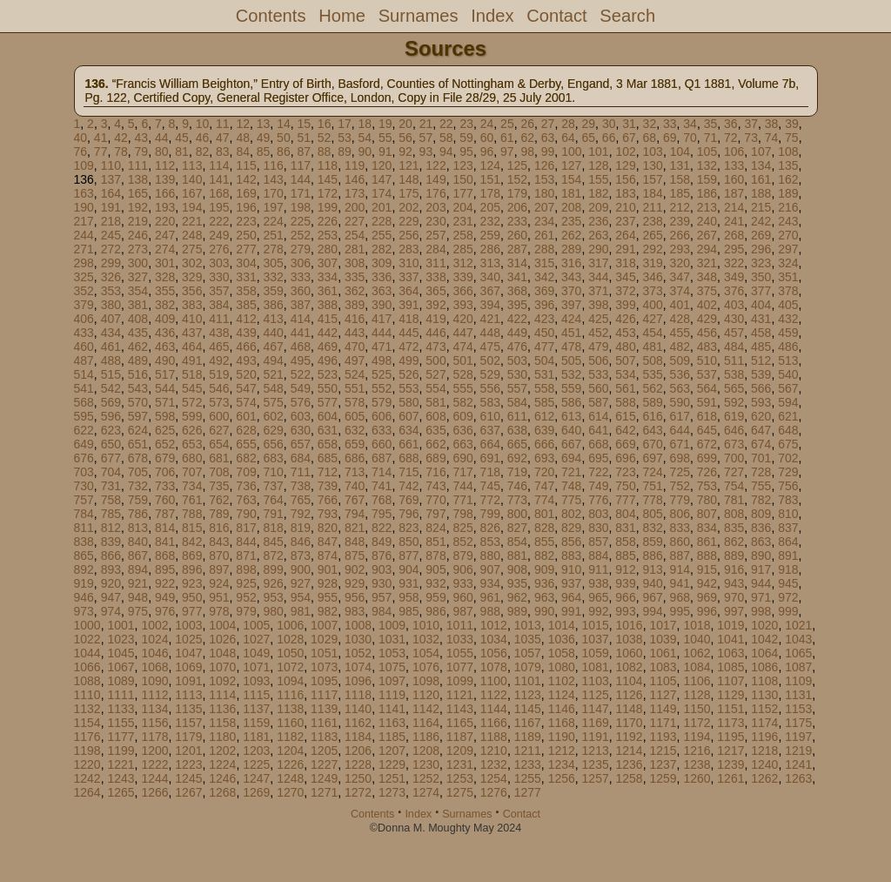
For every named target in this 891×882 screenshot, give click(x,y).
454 (652, 333)
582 (462, 402)
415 (328, 319)
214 (734, 207)
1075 (392, 667)
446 (435, 333)
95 (466, 151)
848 (355, 542)
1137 (256, 709)
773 (517, 500)
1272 (358, 792)
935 (517, 583)
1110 (87, 695)
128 (598, 165)
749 (598, 486)
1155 (120, 723)
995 (680, 611)
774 (544, 500)
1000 (87, 625)
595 (84, 416)
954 (301, 597)
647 (761, 430)
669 (625, 444)
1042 (764, 639)
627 (219, 430)
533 (598, 374)
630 (301, 430)
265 (652, 235)
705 (138, 472)
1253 (459, 778)
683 (273, 458)
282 (382, 249)
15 (305, 124)
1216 (696, 750)
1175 (798, 723)
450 (544, 333)
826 (490, 528)
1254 (493, 778)
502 (490, 360)
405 (788, 305)
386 (273, 305)
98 (527, 151)
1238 (696, 764)
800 (517, 514)
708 (219, 472)
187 (734, 193)
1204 (290, 750)
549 (301, 388)
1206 (358, 750)
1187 (459, 737)
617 (680, 416)
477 (544, 346)
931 (409, 583)
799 (490, 514)
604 (328, 416)
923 (192, 583)
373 (652, 291)
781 (734, 500)
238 (652, 221)
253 (328, 235)
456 (707, 333)
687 (382, 458)
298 (84, 263)
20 (405, 124)
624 (138, 430)
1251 (392, 778)
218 (111, 221)
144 (301, 179)
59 (466, 138)
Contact (556, 15)
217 (84, 221)
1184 (358, 737)
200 (355, 207)
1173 (730, 723)
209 (598, 207)
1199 (120, 750)
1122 (493, 695)
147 (382, 179)
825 (462, 528)
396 (544, 305)
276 (219, 249)
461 (111, 346)
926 (273, 583)
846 (301, 542)
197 (273, 207)
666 (544, 444)
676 (84, 458)
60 (487, 138)
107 (761, 151)
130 (652, 165)
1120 (425, 695)
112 (165, 165)
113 (192, 165)
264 (625, 235)
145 (328, 179)
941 (680, 583)
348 (707, 277)
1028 (290, 639)
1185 (392, 737)
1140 (358, 709)
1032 (425, 639)
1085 (730, 667)
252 (301, 235)
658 (328, 444)
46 (203, 138)
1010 (425, 625)
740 (355, 486)
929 (355, 583)
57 (426, 138)
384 (219, 305)
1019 (730, 625)
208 (571, 207)
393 (462, 305)
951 (219, 597)
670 (652, 444)
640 (571, 430)
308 (355, 263)
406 (84, 319)
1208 (425, 750)
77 (101, 151)
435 (138, 333)
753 (707, 486)
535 (652, 374)
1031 (392, 639)
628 (246, 430)
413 (273, 319)
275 (192, 249)
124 (490, 165)
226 (328, 221)
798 (462, 514)
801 (544, 514)
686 (355, 458)
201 (382, 207)
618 (707, 416)
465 (219, 346)
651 (138, 444)
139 (165, 179)
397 (571, 305)
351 (788, 277)
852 (462, 542)
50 (284, 138)
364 (409, 291)
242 (761, 221)
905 (435, 569)
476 (517, 346)
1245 (188, 778)
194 (192, 207)
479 (598, 346)
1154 (87, 723)
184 (652, 193)
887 (680, 555)
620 (761, 416)
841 (165, 542)
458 (761, 333)
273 (138, 249)
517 (165, 374)
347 (680, 277)
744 (462, 486)
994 (652, 611)
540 (788, 374)
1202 (222, 750)
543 (138, 388)
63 (548, 138)
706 (165, 472)
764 (273, 500)
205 (490, 207)
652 (165, 444)
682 (246, 458)
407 (111, 319)
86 (284, 151)
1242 (87, 778)
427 (652, 319)
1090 (154, 681)
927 (301, 583)
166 (165, 193)
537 (707, 374)
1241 (798, 764)
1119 (392, 695)
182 (598, 193)
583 (490, 402)
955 (328, 597)
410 (192, 319)
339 (462, 277)
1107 (730, 681)
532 (571, 374)
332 (273, 277)
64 (568, 138)
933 (462, 583)
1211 (527, 750)
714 (382, 472)
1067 (120, 667)
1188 (493, 737)
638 (517, 430)
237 (625, 221)
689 (435, 458)
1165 (459, 723)
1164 (425, 723)
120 (382, 165)
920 (111, 583)
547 (246, 388)
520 (246, 374)
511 (734, 360)
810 (788, 514)
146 (355, 179)
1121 (459, 695)
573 (219, 402)
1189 (527, 737)
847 (328, 542)
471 (382, 346)
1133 (120, 709)
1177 (120, 737)
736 (246, 486)
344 (598, 277)
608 (435, 416)
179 (517, 193)
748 (571, 486)
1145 (527, 709)
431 (761, 319)
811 (84, 528)
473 (435, 346)
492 (219, 360)
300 (138, 263)
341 (517, 277)
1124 (561, 695)
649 (84, 444)
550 (328, 388)
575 (273, 402)
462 (138, 346)
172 (328, 193)
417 (382, 319)
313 (490, 263)
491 (192, 360)
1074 (358, 667)
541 (84, 388)
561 (625, 388)
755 (761, 486)
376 (734, 291)
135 (788, 165)
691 (490, 458)
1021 (798, 625)
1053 (392, 653)
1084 (696, 667)
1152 (764, 709)
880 (490, 555)
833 (680, 528)
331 (246, 277)
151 (490, 179)
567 (788, 388)
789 (219, 514)
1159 (256, 723)
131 (680, 165)
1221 (120, 764)
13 (264, 124)
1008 (358, 625)
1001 (120, 625)
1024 (154, 639)
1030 (358, 639)
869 (192, 555)
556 (490, 388)
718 (490, 472)
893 (111, 569)
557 (517, 388)
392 (435, 305)
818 (273, 528)
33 (670, 124)
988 (490, 611)
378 (788, 291)
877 (409, 555)
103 (653, 151)
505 (571, 360)
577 (328, 402)
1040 (696, 639)
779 (680, 500)
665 (517, 444)
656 (273, 444)
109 (84, 165)
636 (462, 430)
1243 (120, 778)
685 (328, 458)
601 (246, 416)
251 (273, 235)
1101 (527, 681)
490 (165, 360)
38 (772, 124)
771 (462, 500)
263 (598, 235)
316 (571, 263)
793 (328, 514)
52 (325, 138)
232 (490, 221)
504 (544, 360)
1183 (324, 737)
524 (355, 374)
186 (707, 193)
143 (273, 179)
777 (625, 500)
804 (625, 514)
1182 (290, 737)
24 (487, 124)
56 (405, 138)
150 (462, 179)
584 (517, 402)
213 (707, 207)
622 (84, 430)
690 (462, 458)
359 (273, 291)
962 (517, 597)
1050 (290, 653)
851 (435, 542)
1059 (595, 653)
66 (609, 138)
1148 (629, 709)
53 (345, 138)
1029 (324, 639)
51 (304, 138)
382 (165, 305)
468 (301, 346)
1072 (290, 667)
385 (246, 305)
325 (84, 277)
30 (609, 124)
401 (680, 305)
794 (355, 514)
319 (652, 263)
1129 (730, 695)
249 (219, 235)
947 (111, 597)
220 (165, 221)
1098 (425, 681)
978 (219, 611)
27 (548, 124)
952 (246, 597)
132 (707, 165)
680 (192, 458)
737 (273, 486)
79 (142, 151)
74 (772, 138)
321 (707, 263)
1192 (629, 737)
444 (382, 333)
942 (707, 583)
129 (625, 165)
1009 (392, 625)
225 (301, 221)
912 (625, 569)
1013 (527, 625)
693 (544, 458)
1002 (154, 625)
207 (544, 207)
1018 (696, 625)
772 (490, 500)
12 (243, 124)
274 (165, 249)
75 (792, 138)
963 (544, 597)
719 (517, 472)
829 (571, 528)
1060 (629, 653)
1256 (561, 778)
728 (761, 472)
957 (382, 597)
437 (192, 333)
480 (625, 346)
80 (162, 151)
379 (84, 305)
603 (301, 416)
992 (598, 611)
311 (435, 263)
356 (192, 291)
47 (223, 138)
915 (707, 569)
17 (345, 124)
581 (435, 402)
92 (405, 151)
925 (246, 583)
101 (598, 151)
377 (761, 291)
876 (382, 555)
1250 (358, 778)
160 (734, 179)
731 (111, 486)
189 (788, 193)
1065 (798, 653)
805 (652, 514)
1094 (290, 681)
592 (734, 402)
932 (435, 583)
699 (707, 458)
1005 (256, 625)
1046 (154, 653)
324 (788, 263)
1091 (188, 681)
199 (328, 207)
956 (355, 597)
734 (192, 486)
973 (84, 611)
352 (84, 291)
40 (81, 138)
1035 (527, 639)
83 (223, 151)
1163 (392, 723)
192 (138, 207)
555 (462, 388)
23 (466, 124)
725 (680, 472)
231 (462, 221)
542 (111, 388)
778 (652, 500)
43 (142, 138)
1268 (222, 792)
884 (598, 555)
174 (382, 193)
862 (734, 542)
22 (446, 124)
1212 (561, 750)
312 (462, 263)
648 (788, 430)
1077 (459, 667)
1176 (87, 737)
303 (219, 263)
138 (138, 179)
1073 (324, 667)
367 (490, 291)
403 (734, 305)
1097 (392, 681)
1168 (561, 723)
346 (652, 277)
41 (101, 138)
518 (192, 374)
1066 (87, 667)
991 (571, 611)
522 (301, 374)
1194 (696, 737)
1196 (764, 737)
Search (627, 15)
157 (652, 179)
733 (165, 486)
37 (751, 124)
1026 (222, 639)
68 (650, 138)
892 (84, 569)
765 (301, 500)
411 (219, 319)
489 (138, 360)
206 (517, 207)
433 (84, 333)
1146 (561, 709)
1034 (493, 639)
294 (707, 249)
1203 (256, 750)
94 (446, 151)
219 (138, 221)
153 (544, 179)
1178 (154, 737)
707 (192, 472)
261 (544, 235)
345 (625, 277)
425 (598, 319)
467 (273, 346)
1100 (493, 681)
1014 (561, 625)
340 (490, 277)
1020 (764, 625)
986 (435, 611)
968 (680, 597)
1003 (188, 625)
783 (788, 500)
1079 (527, 667)
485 (761, 346)
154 (571, 179)
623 (111, 430)
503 (517, 360)
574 (246, 402)
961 (490, 597)
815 (192, 528)
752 (680, 486)
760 (165, 500)
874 (328, 555)
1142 (425, 709)
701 (761, 458)
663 (462, 444)
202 (409, 207)
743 (435, 486)
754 (734, 486)
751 (652, 486)
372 (625, 291)
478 (571, 346)
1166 (493, 723)
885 (625, 555)
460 (84, 346)
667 (571, 444)
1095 (324, 681)
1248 (290, 778)
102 (625, 151)
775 (571, 500)
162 (788, 179)
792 (301, 514)
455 (680, 333)
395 (517, 305)
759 (138, 500)
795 (382, 514)
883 (571, 555)
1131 (798, 695)
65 (588, 138)
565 (734, 388)
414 (301, 319)
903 (382, 569)
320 (680, 263)
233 (517, 221)
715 (409, 472)
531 (544, 374)
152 (517, 179)
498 (382, 360)
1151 (730, 709)
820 (328, 528)
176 (435, 193)
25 (507, 124)
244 (84, 235)
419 (435, 319)
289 (571, 249)
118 (328, 165)
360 (301, 291)
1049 (256, 653)
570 (138, 402)
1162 (358, 723)
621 (788, 416)
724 (652, 472)
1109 (798, 681)
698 (680, 458)
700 (734, 458)
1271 (324, 792)
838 (84, 542)
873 (301, 555)
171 (301, 193)
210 (625, 207)
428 (680, 319)
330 (219, 277)
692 (517, 458)
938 (598, 583)
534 (625, 374)
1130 (764, 695)
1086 (764, 667)
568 (84, 402)
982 (328, 611)
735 (219, 486)
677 (111, 458)
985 (409, 611)
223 (246, 221)
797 (435, 514)
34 (690, 124)
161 (761, 179)
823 (409, 528)
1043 (798, 639)
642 (625, 430)
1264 (87, 792)
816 (219, 528)
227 (355, 221)
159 (707, 179)
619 (734, 416)
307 (328, 263)
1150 (696, 709)
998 (761, 611)
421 (490, 319)
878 (435, 555)
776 (598, 500)
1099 (459, 681)
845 (273, 542)
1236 (629, 764)
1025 (188, 639)
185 (680, 193)
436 (165, 333)
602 (273, 416)
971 (761, 597)
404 (761, 305)
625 (165, 430)
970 (734, 597)
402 (707, 305)
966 (625, 597)
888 (707, 555)
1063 (730, 653)
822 (382, 528)
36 (731, 124)
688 (409, 458)
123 (462, 165)
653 (192, 444)
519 (219, 374)
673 (734, 444)
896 (192, 569)
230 (435, 221)
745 (490, 486)
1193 (662, 737)
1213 (595, 750)
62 (527, 138)
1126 (629, 695)
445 (409, 333)
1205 (324, 750)
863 (761, 542)
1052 (358, 653)
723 (625, 472)
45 (182, 138)
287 (517, 249)
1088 (87, 681)
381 (138, 305)
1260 (696, 778)
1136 (222, 709)
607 (409, 416)
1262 (764, 778)
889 (734, 555)
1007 (324, 625)
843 (219, 542)
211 (652, 207)
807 (707, 514)
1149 (662, 709)
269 (761, 235)
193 (165, 207)
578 (355, 402)
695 (598, 458)
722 (598, 472)
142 (246, 179)
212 (680, 207)
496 (328, 360)
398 (598, 305)
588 (625, 402)
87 (304, 151)
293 (680, 249)
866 (111, 555)
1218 (764, 750)
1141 (392, 709)
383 (192, 305)
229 (409, 221)
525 (382, 374)
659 (355, 444)
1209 (459, 750)
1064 (764, 653)
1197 (798, 737)
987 (462, 611)
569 (111, 402)
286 (490, 249)
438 (219, 333)
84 (243, 151)
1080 (561, 667)
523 (328, 374)
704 (111, 472)
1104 (629, 681)
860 (680, 542)
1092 (222, 681)
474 (462, 346)
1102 (561, 681)
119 (355, 165)
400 (652, 305)
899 (273, 569)
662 (435, 444)
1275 (459, 792)
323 (761, 263)
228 (382, 221)
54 (365, 138)
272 (111, 249)
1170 (629, 723)
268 (734, 235)
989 (517, 611)
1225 (256, 764)
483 (707, 346)
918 (788, 569)
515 (111, 374)
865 (84, 555)
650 (111, 444)
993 (625, 611)
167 (192, 193)
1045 (120, 653)
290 (598, 249)
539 (761, 374)
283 (409, 249)
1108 (764, 681)
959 (435, 597)
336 (382, 277)
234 (544, 221)
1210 (493, 750)
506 (598, 360)
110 (111, 165)
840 (138, 542)
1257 (595, 778)
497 (355, 360)
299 (111, 263)
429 (707, 319)
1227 (324, 764)
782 (761, 500)
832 (652, 528)
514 (84, 374)
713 (355, 472)
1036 (561, 639)
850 (409, 542)
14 (284, 124)
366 (462, 291)
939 (625, 583)
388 (328, 305)
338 (435, 277)
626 (192, 430)
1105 (662, 681)
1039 (662, 639)
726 (707, 472)
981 (301, 611)
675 (788, 444)
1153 (798, 709)
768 (382, 500)
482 (680, 346)
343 (571, 277)
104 (680, 151)
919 (84, 583)
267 (707, 235)
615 (625, 416)
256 (409, 235)
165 (138, 193)
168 (219, 193)
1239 (730, 764)
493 (246, 360)
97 (507, 151)
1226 (290, 764)
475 (490, 346)
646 (734, 430)
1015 (595, 625)
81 (182, 151)
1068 (154, 667)
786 (138, 514)
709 (246, 472)
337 (409, 277)
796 (409, 514)
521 (273, 374)
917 (761, 569)
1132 (87, 709)
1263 (798, 778)
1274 (425, 792)
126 (544, 165)
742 (409, 486)
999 (788, 611)
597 (138, 416)
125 (517, 165)
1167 (527, 723)
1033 (459, 639)
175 (409, 193)
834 (707, 528)
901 (328, 569)
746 (517, 486)
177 (462, 193)
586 (571, 402)
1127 (662, 695)
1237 (662, 764)
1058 (561, 653)
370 (571, 291)
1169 (595, 723)
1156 (154, 723)
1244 (154, 778)
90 (365, 151)
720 (544, 472)
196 (246, 207)
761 (192, 500)
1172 (696, 723)
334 (328, 277)
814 (165, 528)
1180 (222, 737)
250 (246, 235)
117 (301, 165)
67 (629, 138)
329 (192, 277)
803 (598, 514)
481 (652, 346)
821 (355, 528)
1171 (662, 723)
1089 (120, 681)
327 (138, 277)
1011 (459, 625)
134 (761, 165)
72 (731, 138)
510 (707, 360)
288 (544, 249)
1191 (595, 737)
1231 (459, 764)
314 (517, 263)
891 (788, 555)
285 (462, 249)
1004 (222, 625)
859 (652, 542)
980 (273, 611)
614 (598, 416)
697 (652, 458)
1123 (527, 695)
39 (792, 124)
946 (84, 597)
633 (382, 430)
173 (355, 193)
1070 (222, 667)
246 (138, 235)
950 (192, 597)
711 (301, 472)
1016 (629, 625)
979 (246, 611)
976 (165, 611)
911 (598, 569)
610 (490, 416)
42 (121, 138)
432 (788, 319)
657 (301, 444)
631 (328, 430)
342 (544, 277)
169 (246, 193)
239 (680, 221)
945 (788, 583)
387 (301, 305)
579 (382, 402)
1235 (595, 764)
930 (382, 583)
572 (192, 402)
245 (111, 235)
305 (273, 263)
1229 (392, 764)
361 (328, 291)
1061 (662, 653)
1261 (730, 778)
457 (734, 333)
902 (355, 569)
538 (734, 374)
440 (273, 333)
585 (544, 402)
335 (355, 277)
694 (571, 458)
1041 (730, 639)
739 (328, 486)
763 (246, 500)
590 (680, 402)
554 (435, 388)
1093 (256, 681)
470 (355, 346)
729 (788, 472)
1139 (324, 709)
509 (680, 360)
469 (328, 346)
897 (219, 569)
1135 (188, 709)
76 (81, 151)
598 (165, 416)
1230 (425, 764)
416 (355, 319)
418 (409, 319)
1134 (154, 709)
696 (625, 458)
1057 (527, 653)
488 (111, 360)
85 (264, 151)
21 (426, 124)
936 (544, 583)
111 (138, 165)
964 (571, 597)
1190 (561, 737)
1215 (662, 750)
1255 (527, 778)
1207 (392, 750)
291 (625, 249)
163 (84, 193)
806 (680, 514)
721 (571, 472)
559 (571, 388)
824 (435, 528)
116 (273, 165)
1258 (629, 778)
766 (328, 500)
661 (409, 444)
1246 (222, 778)
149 (435, 179)
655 (246, 444)
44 (162, 138)
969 (707, 597)
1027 (256, 639)
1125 (595, 695)
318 (625, 263)
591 (707, 402)
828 (544, 528)
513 (788, 360)
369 (544, 291)
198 (301, 207)
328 (165, 277)
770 (435, 500)
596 (111, 416)
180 (544, 193)
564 (707, 388)
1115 (256, 695)
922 (165, 583)
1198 (87, 750)
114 (219, 165)
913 (652, 569)
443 (355, 333)
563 (680, 388)
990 (544, 611)
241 (734, 221)
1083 (662, 667)
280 (328, 249)
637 (490, 430)
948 (138, 597)
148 (409, 179)
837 (788, 528)
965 (598, 597)
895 (165, 569)
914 (680, 569)
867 (138, 555)
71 (711, 138)
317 (598, 263)
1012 (493, 625)
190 (84, 207)
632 (355, 430)
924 (219, 583)
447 (462, 333)
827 (517, 528)
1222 (154, 764)
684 (301, 458)
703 (84, 472)
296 (761, 249)
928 (328, 583)
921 (138, 583)
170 (273, 193)
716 (435, 472)
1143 (459, 709)
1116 (290, 695)
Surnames (419, 15)
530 (517, 374)
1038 (629, 639)
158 (680, 179)
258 (462, 235)
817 (246, 528)
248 (192, 235)
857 (598, 542)
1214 (629, 750)
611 (517, 416)
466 (246, 346)
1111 (120, 695)
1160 (290, 723)
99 (548, 151)
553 (409, 388)
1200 (154, 750)
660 (382, 444)
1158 (222, 723)
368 (517, 291)
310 (409, 263)
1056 (493, 653)
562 (652, 388)
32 (650, 124)
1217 (730, 750)
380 (111, 305)
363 (382, 291)
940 (652, 583)
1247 (256, 778)
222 (219, 221)
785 (111, 514)
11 (223, 124)
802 (571, 514)
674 (761, 444)
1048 (222, 653)
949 (165, 597)
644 (680, 430)
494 (273, 360)
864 (788, 542)
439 (246, 333)
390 (382, 305)
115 (246, 165)
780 (707, 500)
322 (734, 263)
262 (571, 235)
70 (690, 138)
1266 (154, 792)
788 (192, 514)
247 (165, 235)
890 (761, 555)
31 (629, 124)
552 (382, 388)
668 (598, 444)
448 (490, 333)
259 (490, 235)
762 (219, 500)
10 (203, 124)
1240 (764, 764)
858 (625, 542)
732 (138, 486)
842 (192, 542)
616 (652, 416)
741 (382, 486)
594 (788, 402)
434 (111, 333)
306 (301, 263)
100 (571, 151)
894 (138, 569)
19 (385, 124)
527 (435, 374)
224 (273, 221)
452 (598, 333)
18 (365, 124)
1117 (324, 695)
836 (761, 528)
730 (84, 486)
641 (598, 430)
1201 (188, 750)
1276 (493, 792)
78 (121, 151)
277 (246, 249)
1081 (595, 667)
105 (707, 151)
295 (734, 249)
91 (385, 151)
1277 (527, 792)
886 (652, 555)
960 (462, 597)
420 (462, 319)
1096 (358, 681)
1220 (87, 764)
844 (246, 542)
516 (138, 374)
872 (273, 555)
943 (734, 583)
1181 (256, 737)
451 (571, 333)
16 (325, 124)
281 (355, 249)
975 (138, 611)
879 (462, 555)
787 (165, 514)
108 (788, 151)
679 (165, 458)
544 (165, 388)
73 (751, 138)
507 (625, 360)
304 (246, 263)
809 (761, 514)
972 (788, 597)
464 (192, 346)
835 (734, 528)
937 (571, 583)
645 (707, 430)
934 (490, 583)
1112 (154, 695)
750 (625, 486)
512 (761, 360)
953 (273, 597)
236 (598, 221)
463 (165, 346)
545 (192, 388)
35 (711, 124)
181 (571, 193)
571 (165, 402)
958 (409, 597)
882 (544, 555)
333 (301, 277)
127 (571, 165)
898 (246, 569)
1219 (798, 750)
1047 (188, 653)
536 (680, 374)
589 (652, 402)
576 (301, 402)
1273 (392, 792)
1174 (764, 723)
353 (111, 291)
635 (435, 430)
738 (301, 486)
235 (571, 221)
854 (517, 542)
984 (382, 611)
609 (462, 416)
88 (325, 151)
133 (734, 165)
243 (788, 221)
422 (517, 319)
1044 (87, 653)
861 (707, 542)
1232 (493, 764)
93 (426, 151)
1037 (595, 639)
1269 (256, 792)
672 (707, 444)
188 (761, 193)
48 (243, 138)
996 (707, 611)
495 (301, 360)
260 (517, 235)
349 (734, 277)
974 (111, 611)
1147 (595, 709)
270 (788, 235)
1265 (120, 792)
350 (761, 277)
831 (625, 528)
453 (625, 333)
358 (246, 291)
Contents (271, 15)
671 (680, 444)
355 (165, 291)
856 (571, 542)
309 (382, 263)
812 (111, 528)
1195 (730, 737)
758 (111, 500)
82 (203, 151)
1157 (188, 723)
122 (435, 165)
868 (165, 555)
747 (544, 486)
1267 (188, 792)
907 (490, 569)
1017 (662, 625)
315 (544, 263)
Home (341, 15)
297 (788, 249)
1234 (561, 764)
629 (273, 430)
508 (652, 360)
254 (355, 235)
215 (761, 207)
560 (598, 388)
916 (734, 569)
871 (246, 555)
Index (492, 15)
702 (788, 458)
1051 (324, 653)
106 (734, 151)
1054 (425, 653)
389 (355, 305)
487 (84, 360)
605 (355, 416)
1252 (425, 778)
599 (192, 416)
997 (734, 611)
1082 (629, 667)
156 (625, 179)
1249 (324, 778)
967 (652, 597)
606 (382, 416)
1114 (222, 695)
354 (138, 291)
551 (355, 388)
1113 (188, 695)
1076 (425, 667)
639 (544, 430)
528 (462, 374)
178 (490, 193)
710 (273, 472)
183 (625, 193)
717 (462, 472)
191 (111, 207)
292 (652, 249)
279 (301, 249)
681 (219, 458)
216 (788, 207)
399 (625, 305)
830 (598, 528)
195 (219, 207)
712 (328, 472)
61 (507, 138)
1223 (188, 764)
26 (527, 124)
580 (409, 402)
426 (625, 319)
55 (385, 138)
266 (680, 235)
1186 (425, 737)
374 (680, 291)
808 (734, 514)
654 (219, 444)
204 (462, 207)
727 (734, 472)
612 (544, 416)
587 (598, 402)
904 (409, 569)
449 (517, 333)
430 (734, 319)
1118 (358, 695)
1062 (696, 653)
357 (219, 291)
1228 (358, 764)
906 (462, 569)
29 (589, 124)
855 (544, 542)
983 (355, 611)
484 (734, 346)
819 (301, 528)
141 (219, 179)
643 (652, 430)
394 (490, 305)
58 (446, 138)
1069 (188, 667)
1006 (290, 625)
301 (165, 263)
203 (435, 207)
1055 (459, 653)
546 (219, 388)
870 (219, 555)
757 (84, 500)
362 (355, 291)
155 (598, 179)
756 (788, 486)
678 (138, 458)
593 (761, 402)
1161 (324, 723)
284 (435, 249)
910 (571, 569)
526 (409, 374)
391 (409, 305)
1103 (595, 681)
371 (598, 291)
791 (273, 514)
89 (345, 151)
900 (301, 569)
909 (544, 569)
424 (571, 319)
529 (490, 374)
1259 (662, 778)
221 (192, 221)
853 (490, 542)
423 (544, 319)
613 (571, 416)
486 (788, 346)
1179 (188, 737)
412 (246, 319)
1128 (696, 695)
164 (111, 193)
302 (192, 263)
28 (568, 124)
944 (761, 583)
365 (435, 291)
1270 (290, 792)
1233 (527, 764)
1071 (256, 667)
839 (111, 542)
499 (409, 360)
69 (670, 138)
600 (219, 416)
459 (788, 333)
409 (165, 319)
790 (246, 514)
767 (355, 500)
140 (192, 179)
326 (111, 277)
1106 (696, 681)
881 (517, 555)
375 (707, 291)
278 (273, 249)
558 (544, 388)
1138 (290, 709)
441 (301, 333)
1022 (87, 639)
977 (192, 611)
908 (517, 569)
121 (409, 165)
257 (435, 235)
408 (138, 319)
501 (462, 360)
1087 (798, 667)
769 (409, 500)
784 (84, 514)
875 (355, 555)
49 (264, 138)
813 (138, 528)
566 (761, 388)
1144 (493, 709)
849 (382, 542)
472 (409, 346)
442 (328, 333)
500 (435, 360)
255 (382, 235)
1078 (493, 667)
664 (490, 444)
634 (409, 430)
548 (273, 388)
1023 (120, 639)
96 (487, 151)
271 (84, 249)
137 (111, 179)
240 (707, 221)
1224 (222, 764)
